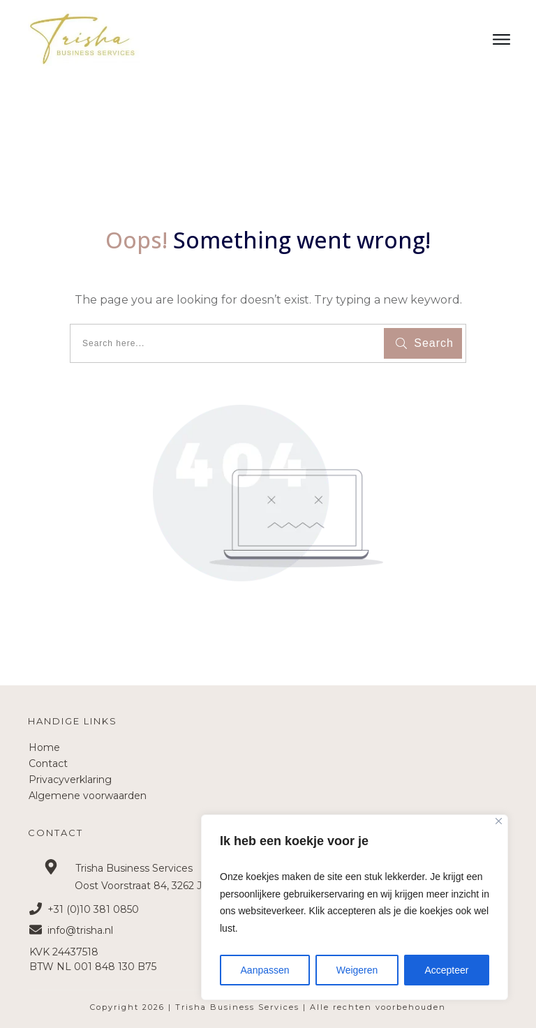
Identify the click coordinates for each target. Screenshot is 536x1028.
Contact (48, 763)
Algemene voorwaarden (88, 795)
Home (44, 747)
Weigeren (357, 970)
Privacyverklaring (70, 779)
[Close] (499, 821)
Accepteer (446, 970)
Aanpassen (265, 970)
